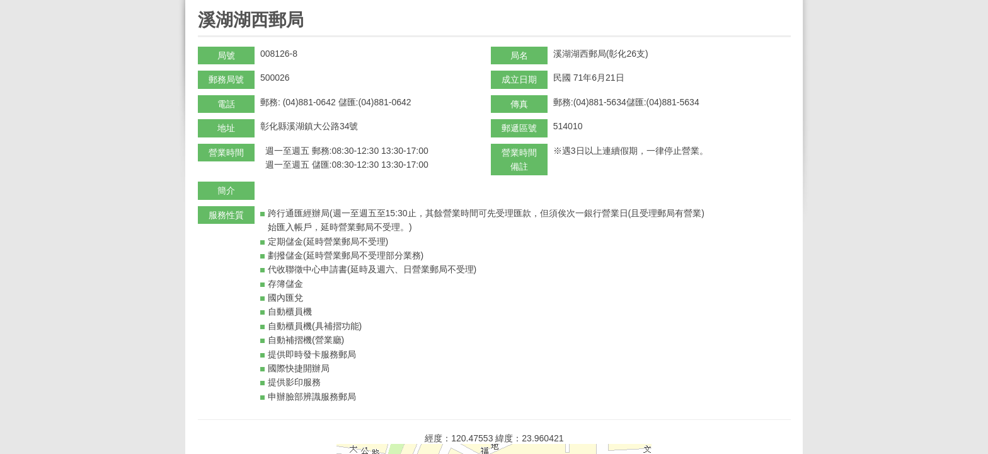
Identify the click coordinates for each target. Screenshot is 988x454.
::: (202, 5)
